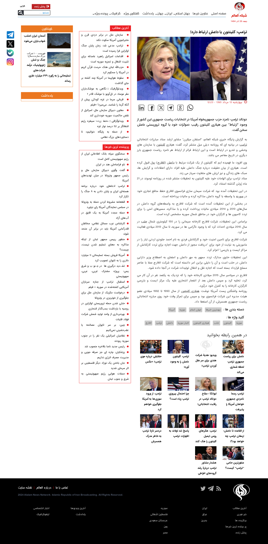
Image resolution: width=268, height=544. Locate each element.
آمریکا (172, 310)
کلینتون (160, 145)
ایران (169, 13)
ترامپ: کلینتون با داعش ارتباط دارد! (218, 32)
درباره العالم (43, 487)
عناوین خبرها (200, 13)
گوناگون (47, 29)
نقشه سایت (25, 487)
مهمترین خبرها (213, 310)
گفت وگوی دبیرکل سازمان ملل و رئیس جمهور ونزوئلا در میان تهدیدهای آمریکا (105, 175)
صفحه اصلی (218, 13)
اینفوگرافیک (42, 514)
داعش (171, 162)
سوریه (239, 196)
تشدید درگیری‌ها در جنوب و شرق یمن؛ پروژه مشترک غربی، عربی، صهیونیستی (105, 271)
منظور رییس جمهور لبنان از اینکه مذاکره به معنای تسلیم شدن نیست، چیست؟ (105, 244)
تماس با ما (62, 487)
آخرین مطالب (120, 27)
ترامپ (243, 145)
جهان (160, 13)
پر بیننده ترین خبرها (236, 526)
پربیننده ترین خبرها (117, 146)
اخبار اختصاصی (41, 508)
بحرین (204, 520)
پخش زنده (241, 533)
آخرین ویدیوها (78, 508)
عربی (22, 6)
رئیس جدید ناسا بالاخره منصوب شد (105, 346)
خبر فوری (242, 514)
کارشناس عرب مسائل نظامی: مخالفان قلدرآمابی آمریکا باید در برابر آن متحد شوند (105, 229)
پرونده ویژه (101, 13)
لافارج (161, 162)
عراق (204, 514)
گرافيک (115, 13)
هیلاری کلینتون (190, 291)
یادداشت (148, 13)
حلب (144, 221)
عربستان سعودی (158, 520)
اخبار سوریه (183, 323)
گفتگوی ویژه (131, 13)
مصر (165, 533)
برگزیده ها (241, 520)
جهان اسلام (182, 13)
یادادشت (81, 514)
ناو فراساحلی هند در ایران (110, 164)
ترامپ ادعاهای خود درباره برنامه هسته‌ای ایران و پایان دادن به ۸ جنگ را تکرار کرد (105, 191)
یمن (166, 526)
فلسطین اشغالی (159, 514)
